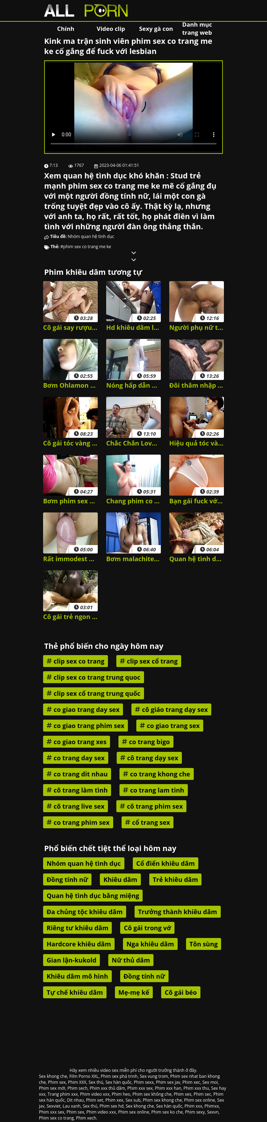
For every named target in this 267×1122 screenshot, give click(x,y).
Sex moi (210, 1082)
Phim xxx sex (140, 1088)
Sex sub (133, 1100)
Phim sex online (199, 1100)
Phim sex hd (111, 1106)
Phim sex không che (151, 1094)
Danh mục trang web (197, 28)
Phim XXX (77, 1082)
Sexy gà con (156, 29)
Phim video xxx (94, 1094)
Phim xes (183, 1094)
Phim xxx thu (196, 1088)
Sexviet (54, 1106)
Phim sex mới (52, 1088)
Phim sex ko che (167, 1112)
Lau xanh (72, 1106)
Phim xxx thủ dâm (107, 1088)
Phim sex (57, 1082)
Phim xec (191, 1082)
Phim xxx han (168, 1088)
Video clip (111, 29)
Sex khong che (53, 1076)
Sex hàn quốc (118, 1082)
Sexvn (213, 1112)
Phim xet (94, 1100)
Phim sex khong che (162, 1100)
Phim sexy (195, 1112)
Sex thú (96, 1082)
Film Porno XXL (84, 1076)
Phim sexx (144, 1082)
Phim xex (114, 1100)
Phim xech (86, 1118)
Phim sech (77, 1088)
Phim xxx (194, 1106)
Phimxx (211, 1106)
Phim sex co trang (56, 1118)
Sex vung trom (154, 1076)
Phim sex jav (168, 1082)
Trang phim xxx (63, 1094)
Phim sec (202, 1094)
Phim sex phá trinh (119, 1076)
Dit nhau (75, 1100)
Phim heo (121, 1094)
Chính (65, 29)
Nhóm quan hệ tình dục (91, 236)
